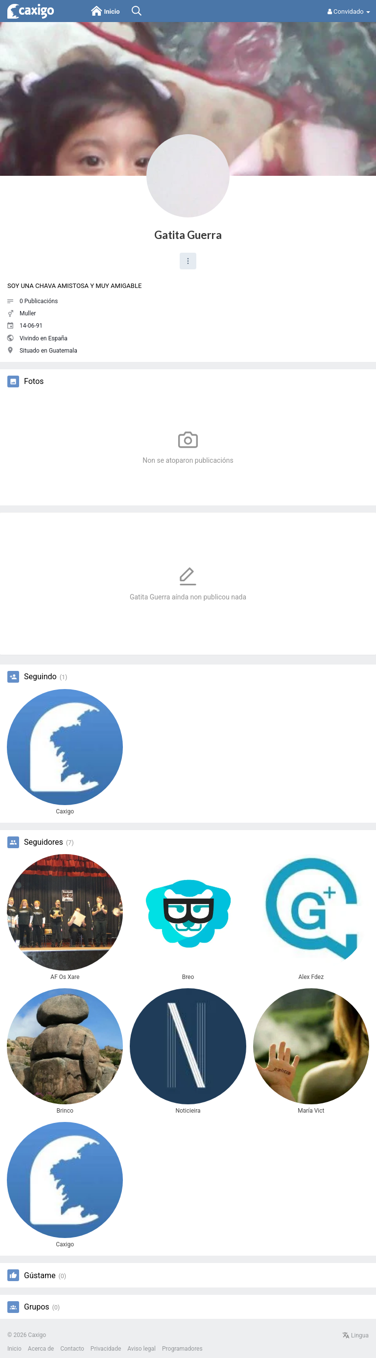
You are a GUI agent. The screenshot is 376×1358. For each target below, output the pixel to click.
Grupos (36, 1307)
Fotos (34, 381)
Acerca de (41, 1348)
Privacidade (106, 1348)
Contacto (72, 1348)
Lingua (355, 1335)
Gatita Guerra (188, 234)
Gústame (39, 1275)
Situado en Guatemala (48, 350)
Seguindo (40, 676)
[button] (188, 261)
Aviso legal (141, 1348)
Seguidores (43, 842)
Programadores (182, 1348)
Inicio (14, 1348)
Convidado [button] (349, 11)
